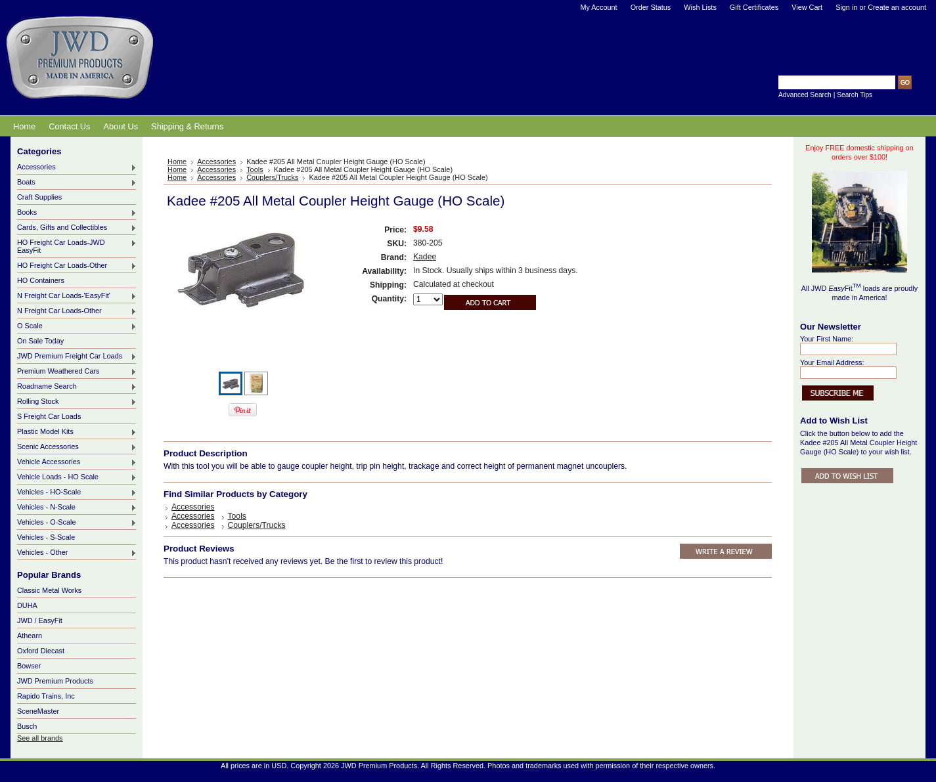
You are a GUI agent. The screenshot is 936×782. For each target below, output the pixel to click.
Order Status (651, 7)
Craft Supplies (39, 197)
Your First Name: (826, 339)
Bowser (29, 666)
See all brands (40, 738)
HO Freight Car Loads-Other (77, 266)
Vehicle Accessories (77, 462)
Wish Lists (700, 7)
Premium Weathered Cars (77, 371)
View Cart (806, 7)
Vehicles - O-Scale (77, 522)
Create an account (897, 7)
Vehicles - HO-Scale (77, 492)
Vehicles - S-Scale (46, 537)
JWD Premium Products (55, 681)
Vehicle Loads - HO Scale (77, 477)
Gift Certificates (754, 7)
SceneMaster (38, 711)
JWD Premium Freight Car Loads (77, 356)
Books (77, 212)
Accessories (77, 167)
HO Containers (40, 280)
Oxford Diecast (40, 651)
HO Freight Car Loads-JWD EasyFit (77, 246)
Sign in (846, 7)
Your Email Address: (832, 362)
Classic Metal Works (49, 590)
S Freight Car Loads (49, 416)
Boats (77, 182)
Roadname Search (77, 386)
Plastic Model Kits (77, 432)
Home (177, 161)
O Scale (77, 326)
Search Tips (854, 94)
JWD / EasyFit (39, 620)
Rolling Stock (77, 401)
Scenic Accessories (77, 447)
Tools (254, 169)
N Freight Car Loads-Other (77, 311)
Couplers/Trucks (272, 177)
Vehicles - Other (77, 552)
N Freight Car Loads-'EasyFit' (77, 296)
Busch (27, 726)
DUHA (27, 605)
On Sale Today (40, 341)
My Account (598, 7)
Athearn (29, 636)
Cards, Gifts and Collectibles (77, 227)
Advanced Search (805, 94)
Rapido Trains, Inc (46, 696)
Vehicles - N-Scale (77, 507)
